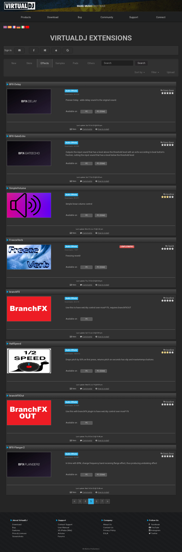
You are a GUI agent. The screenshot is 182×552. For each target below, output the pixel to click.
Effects (45, 63)
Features (16, 530)
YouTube (154, 527)
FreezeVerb (16, 240)
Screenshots (17, 536)
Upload (170, 72)
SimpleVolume (17, 188)
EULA (105, 533)
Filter (155, 72)
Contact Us (108, 527)
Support (133, 17)
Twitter (153, 533)
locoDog (170, 194)
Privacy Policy (109, 530)
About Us (107, 524)
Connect (160, 17)
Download (52, 17)
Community (107, 17)
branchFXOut (16, 395)
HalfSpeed (15, 343)
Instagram (154, 530)
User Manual (63, 527)
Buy (80, 17)
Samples (60, 63)
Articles (61, 533)
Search (141, 63)
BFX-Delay (15, 84)
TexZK (171, 246)
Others (91, 63)
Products (26, 17)
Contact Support (65, 524)
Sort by (140, 72)
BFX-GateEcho (17, 136)
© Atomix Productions (91, 549)
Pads (75, 63)
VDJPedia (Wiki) (65, 530)
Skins (29, 63)
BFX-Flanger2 (16, 447)
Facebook (154, 524)
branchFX (14, 292)
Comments (87, 129)
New (14, 63)
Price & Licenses (19, 533)
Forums (61, 536)
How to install (103, 129)
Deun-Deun (168, 90)
